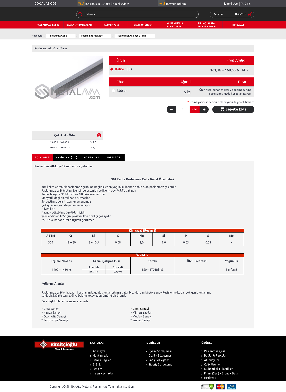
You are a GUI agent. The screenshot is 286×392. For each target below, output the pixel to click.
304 (123, 69)
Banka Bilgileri (100, 360)
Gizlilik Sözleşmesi (159, 355)
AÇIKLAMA (42, 157)
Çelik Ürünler (211, 364)
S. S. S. (95, 364)
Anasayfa (97, 351)
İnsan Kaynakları (102, 373)
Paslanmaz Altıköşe (97, 35)
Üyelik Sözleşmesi (159, 351)
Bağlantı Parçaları (214, 355)
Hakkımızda (99, 355)
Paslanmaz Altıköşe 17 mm (138, 35)
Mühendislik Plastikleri (217, 369)
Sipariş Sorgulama (159, 364)
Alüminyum (210, 360)
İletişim (96, 369)
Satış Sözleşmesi (158, 360)
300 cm (122, 90)
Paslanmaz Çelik (62, 35)
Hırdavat (208, 378)
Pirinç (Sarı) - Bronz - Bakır (220, 373)
